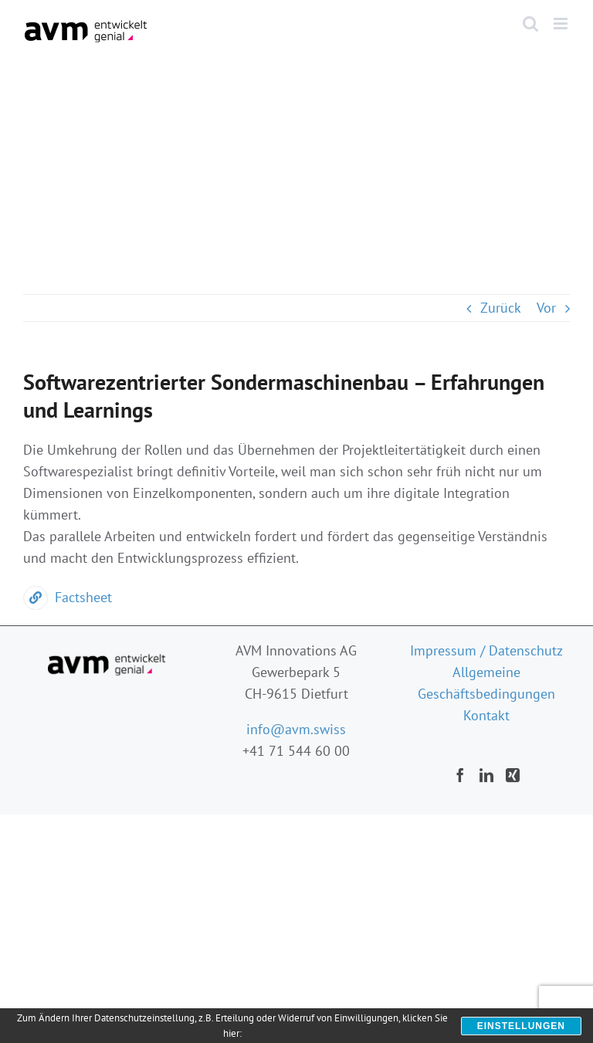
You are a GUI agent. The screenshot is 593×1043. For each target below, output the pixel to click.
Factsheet (67, 597)
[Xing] (513, 775)
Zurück (500, 308)
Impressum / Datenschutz (486, 650)
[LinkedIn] (486, 775)
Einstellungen (521, 1026)
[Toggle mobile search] (530, 23)
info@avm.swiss (296, 729)
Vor (546, 308)
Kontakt (486, 715)
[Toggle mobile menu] (562, 23)
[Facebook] (460, 775)
